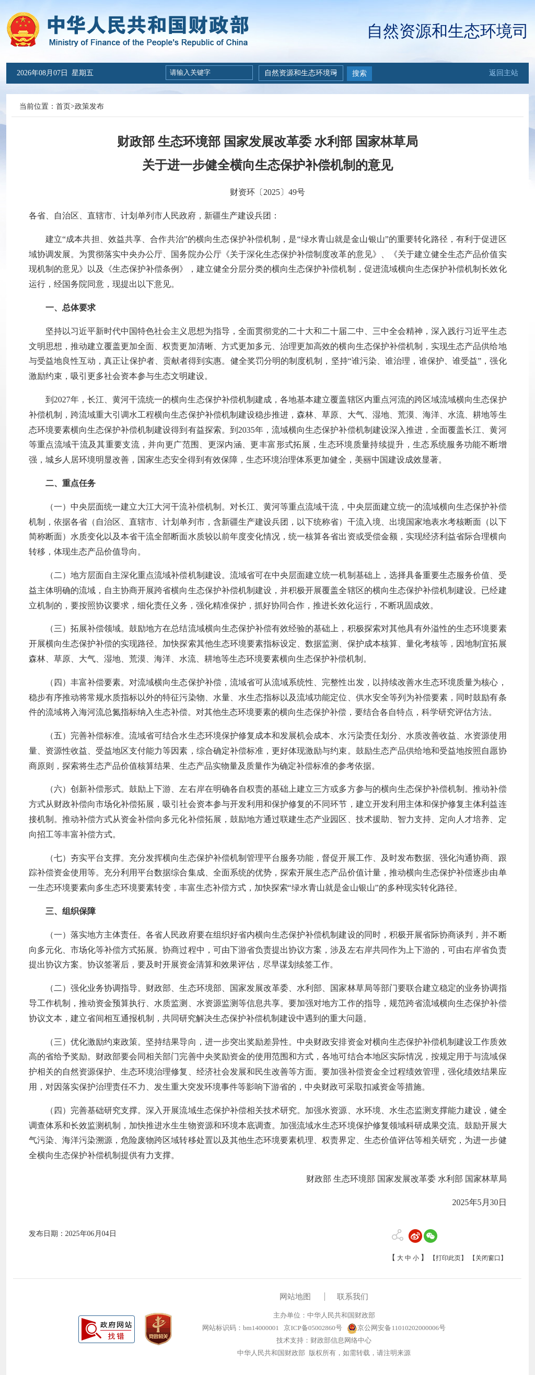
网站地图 (295, 1296)
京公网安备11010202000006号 (396, 1328)
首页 (63, 106)
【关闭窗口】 (488, 1258)
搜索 (359, 73)
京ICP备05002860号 (312, 1328)
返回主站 (503, 73)
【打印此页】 (448, 1258)
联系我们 (352, 1296)
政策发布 (89, 106)
